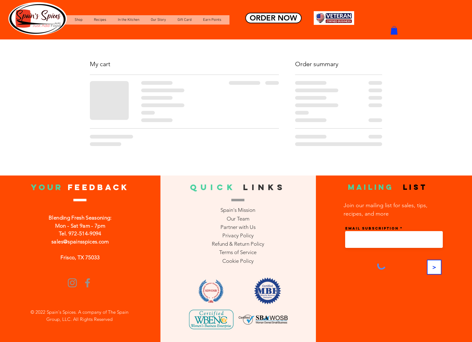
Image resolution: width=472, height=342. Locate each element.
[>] (434, 267)
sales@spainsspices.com (80, 242)
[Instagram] (72, 283)
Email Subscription (372, 228)
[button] (394, 30)
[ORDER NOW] (273, 18)
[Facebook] (87, 283)
